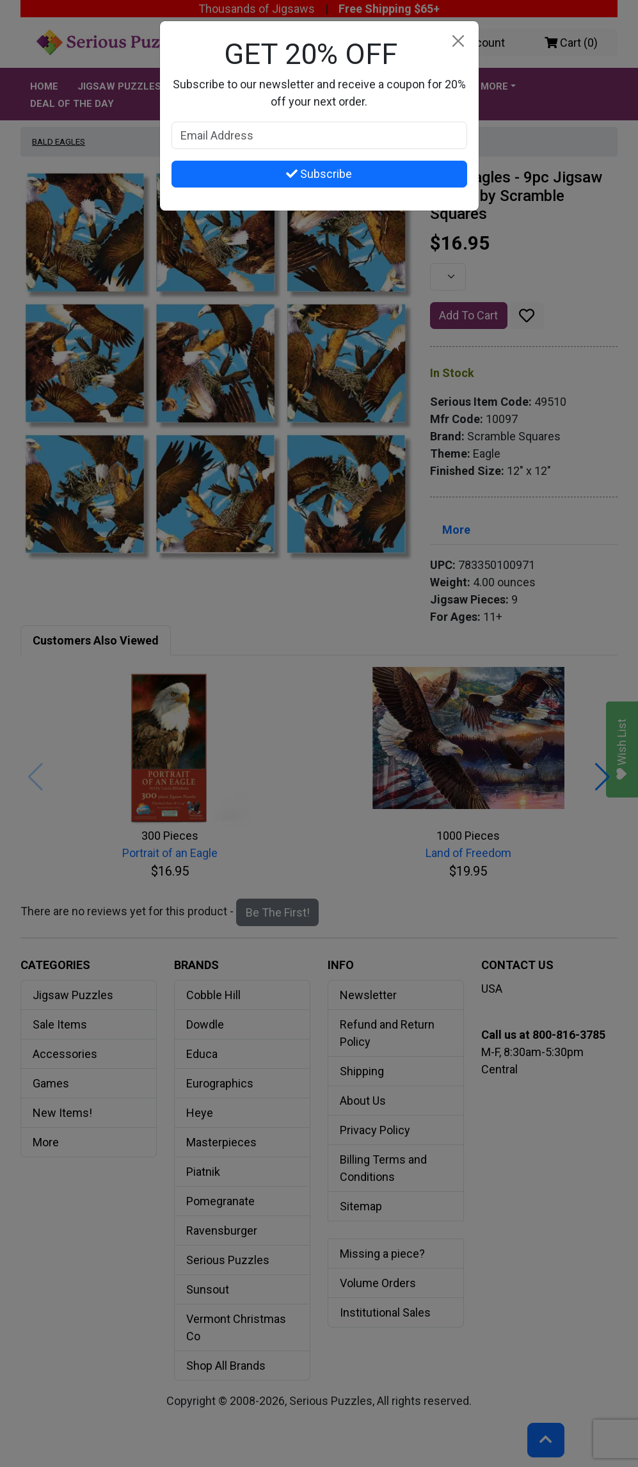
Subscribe (319, 173)
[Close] (458, 41)
